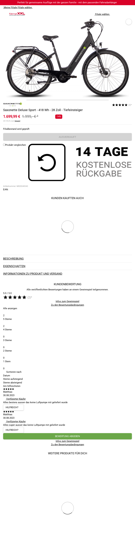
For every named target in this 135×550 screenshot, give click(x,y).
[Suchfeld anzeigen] (117, 14)
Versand (17, 121)
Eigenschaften (67, 266)
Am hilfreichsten (11, 386)
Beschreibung (67, 259)
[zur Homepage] (17, 14)
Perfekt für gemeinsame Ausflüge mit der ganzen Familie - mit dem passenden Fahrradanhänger (67, 2)
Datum (6, 375)
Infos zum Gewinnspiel (67, 301)
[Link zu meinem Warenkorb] (129, 14)
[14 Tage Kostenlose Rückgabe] (79, 162)
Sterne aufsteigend (13, 379)
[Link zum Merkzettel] (123, 14)
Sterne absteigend (12, 382)
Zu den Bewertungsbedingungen (67, 305)
